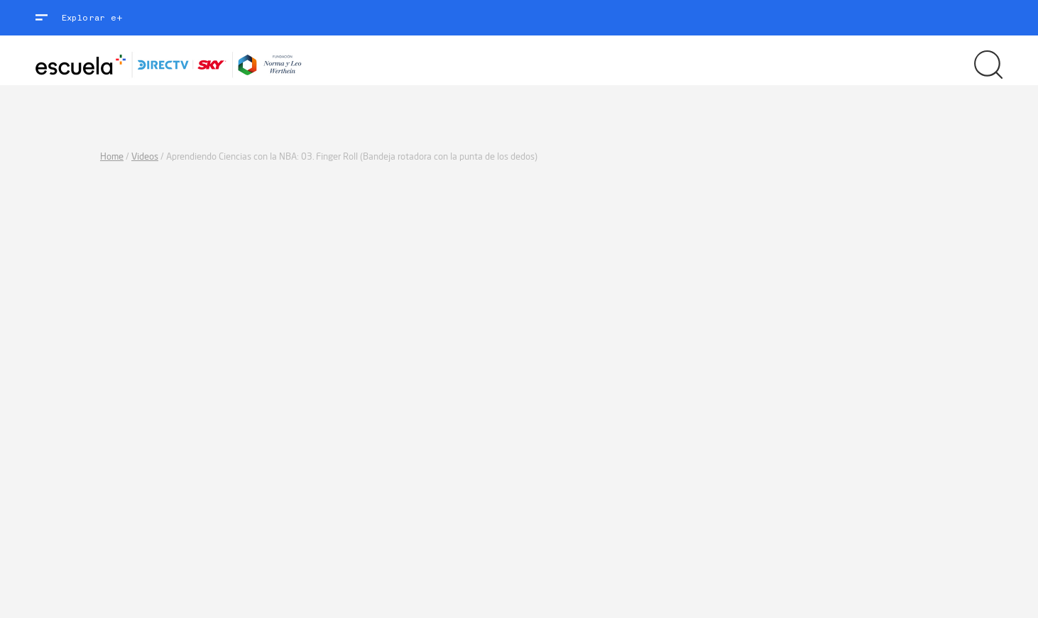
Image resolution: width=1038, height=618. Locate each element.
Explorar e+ (92, 18)
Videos (144, 156)
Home (112, 156)
